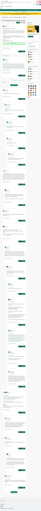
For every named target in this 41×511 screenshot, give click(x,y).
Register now (28, 14)
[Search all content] (30, 12)
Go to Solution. (15, 43)
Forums (10, 17)
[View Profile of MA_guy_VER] (6, 59)
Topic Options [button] (23, 22)
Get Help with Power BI (17, 17)
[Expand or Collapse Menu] (1, 8)
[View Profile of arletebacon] (9, 138)
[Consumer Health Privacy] (10, 508)
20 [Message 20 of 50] (5, 72)
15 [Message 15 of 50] (5, 238)
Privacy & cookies (2, 504)
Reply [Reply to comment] (23, 75)
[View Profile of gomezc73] (6, 170)
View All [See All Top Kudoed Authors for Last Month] (29, 80)
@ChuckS (6, 251)
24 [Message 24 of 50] (5, 181)
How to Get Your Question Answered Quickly (31, 46)
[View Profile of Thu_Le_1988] (11, 371)
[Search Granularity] (17, 12)
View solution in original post (7, 70)
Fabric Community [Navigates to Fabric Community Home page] (9, 6)
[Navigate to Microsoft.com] (3, 6)
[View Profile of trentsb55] (11, 351)
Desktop (24, 17)
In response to (5, 61)
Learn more (2, 3)
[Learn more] (30, 36)
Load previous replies (14, 85)
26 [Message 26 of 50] (5, 96)
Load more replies (14, 492)
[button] (18, 22)
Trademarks (1, 506)
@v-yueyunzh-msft (9, 251)
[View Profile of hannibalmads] (8, 104)
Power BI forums (5, 17)
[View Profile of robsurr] (7, 437)
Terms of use (1, 505)
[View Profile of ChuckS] (8, 189)
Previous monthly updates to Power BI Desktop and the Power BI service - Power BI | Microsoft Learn (16, 337)
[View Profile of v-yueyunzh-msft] (9, 392)
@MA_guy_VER (6, 395)
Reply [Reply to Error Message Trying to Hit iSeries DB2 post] (23, 51)
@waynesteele (10, 356)
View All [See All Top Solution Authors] (29, 63)
